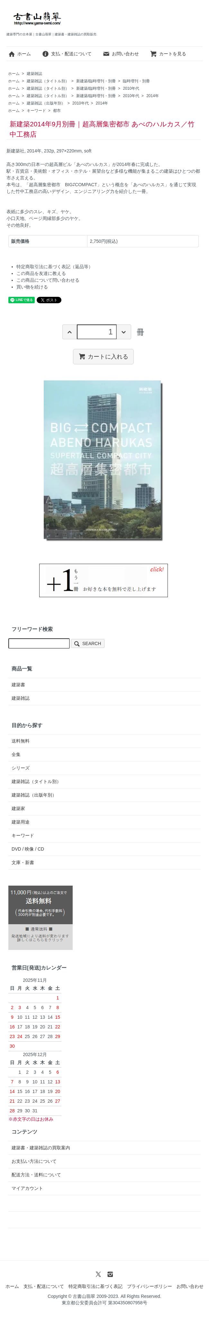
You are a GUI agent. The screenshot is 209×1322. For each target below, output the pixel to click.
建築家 (18, 808)
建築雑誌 (34, 73)
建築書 (18, 684)
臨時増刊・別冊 (136, 81)
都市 (57, 110)
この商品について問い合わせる (47, 280)
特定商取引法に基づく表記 (95, 1286)
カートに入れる (103, 356)
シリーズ (21, 767)
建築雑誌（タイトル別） (48, 81)
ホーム (19, 53)
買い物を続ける (32, 286)
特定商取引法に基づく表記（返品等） (54, 266)
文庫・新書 (23, 862)
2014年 (152, 96)
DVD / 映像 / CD (28, 849)
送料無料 (21, 740)
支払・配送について (67, 53)
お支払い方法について (34, 1161)
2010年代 (131, 88)
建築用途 (21, 822)
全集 (16, 754)
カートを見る (168, 53)
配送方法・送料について (36, 1174)
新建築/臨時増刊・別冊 (96, 81)
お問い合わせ (121, 53)
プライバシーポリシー (149, 1286)
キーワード (36, 110)
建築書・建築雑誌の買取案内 (41, 1147)
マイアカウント (27, 1188)
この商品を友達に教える (41, 273)
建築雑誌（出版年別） (46, 103)
